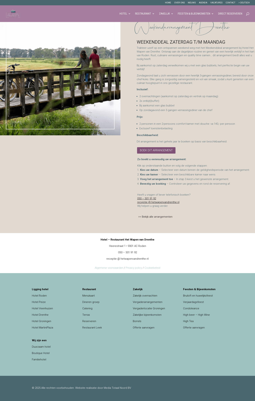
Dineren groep (91, 302)
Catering (87, 308)
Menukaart (88, 295)
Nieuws (192, 3)
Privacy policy (134, 267)
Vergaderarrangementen (147, 302)
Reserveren (89, 321)
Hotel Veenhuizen (42, 308)
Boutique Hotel (41, 353)
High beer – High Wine (196, 314)
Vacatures (216, 3)
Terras (86, 314)
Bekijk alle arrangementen (157, 216)
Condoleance (191, 308)
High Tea (188, 321)
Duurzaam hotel (41, 346)
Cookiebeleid (152, 267)
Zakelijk (164, 13)
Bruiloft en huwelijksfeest (198, 295)
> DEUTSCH (244, 3)
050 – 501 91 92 (146, 198)
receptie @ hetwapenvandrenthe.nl (158, 202)
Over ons (179, 3)
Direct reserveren (230, 13)
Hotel (123, 13)
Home (168, 3)
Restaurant (143, 13)
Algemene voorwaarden (109, 267)
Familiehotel (39, 359)
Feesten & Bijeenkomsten (194, 13)
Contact (230, 3)
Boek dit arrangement (156, 150)
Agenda (203, 3)
